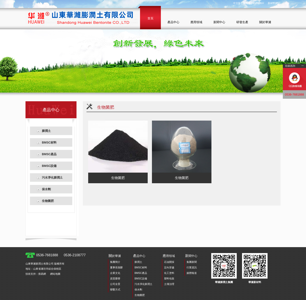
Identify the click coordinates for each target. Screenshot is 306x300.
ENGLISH (258, 3)
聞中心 (191, 256)
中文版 (237, 3)
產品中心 (173, 22)
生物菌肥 (48, 201)
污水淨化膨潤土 (52, 177)
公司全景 (115, 284)
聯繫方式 (115, 289)
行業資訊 (192, 267)
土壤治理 (169, 284)
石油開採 (169, 262)
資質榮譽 (115, 278)
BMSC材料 (49, 142)
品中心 (139, 256)
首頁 (150, 18)
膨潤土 (46, 130)
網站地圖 (55, 273)
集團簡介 (115, 262)
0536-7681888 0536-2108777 (61, 255)
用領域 (169, 256)
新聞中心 (219, 22)
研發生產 (242, 22)
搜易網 (42, 273)
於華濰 (115, 256)
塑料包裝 (169, 278)
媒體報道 (192, 273)
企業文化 (115, 273)
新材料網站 (274, 3)
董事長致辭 (116, 267)
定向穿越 (169, 267)
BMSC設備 (49, 166)
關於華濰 (265, 22)
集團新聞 (192, 262)
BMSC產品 (49, 154)
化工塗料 (169, 273)
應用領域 (196, 22)
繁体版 (247, 3)
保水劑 (46, 189)
